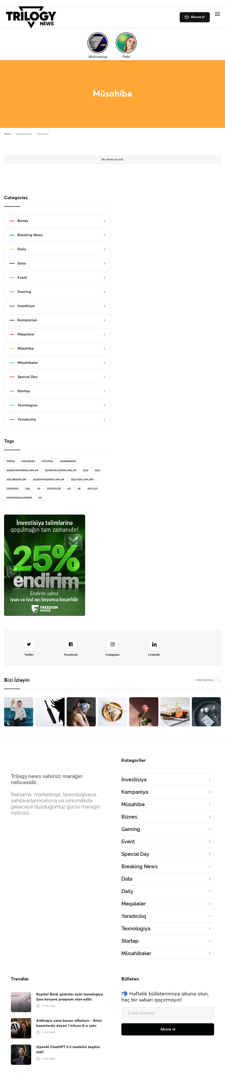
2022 (85, 470)
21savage (12, 488)
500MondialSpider (19, 498)
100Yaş (10, 461)
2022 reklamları (82, 479)
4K (79, 488)
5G (40, 498)
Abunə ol (198, 17)
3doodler (54, 488)
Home (7, 134)
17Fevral (47, 461)
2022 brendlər (16, 479)
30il (27, 488)
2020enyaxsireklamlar (22, 470)
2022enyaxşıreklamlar (48, 479)
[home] (32, 17)
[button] (217, 14)
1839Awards (68, 461)
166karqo (28, 461)
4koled (92, 488)
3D (38, 488)
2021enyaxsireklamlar (60, 470)
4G (69, 488)
